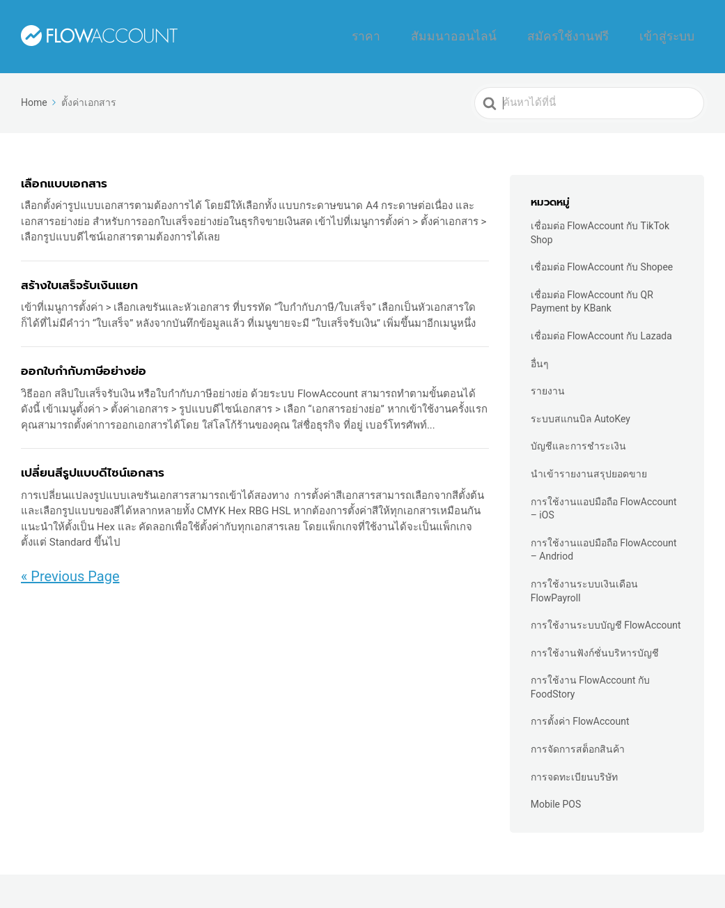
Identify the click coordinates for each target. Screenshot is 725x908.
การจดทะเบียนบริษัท (574, 768)
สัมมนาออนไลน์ (502, 32)
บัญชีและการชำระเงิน (578, 437)
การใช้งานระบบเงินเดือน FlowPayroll (584, 582)
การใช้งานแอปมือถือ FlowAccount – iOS (604, 499)
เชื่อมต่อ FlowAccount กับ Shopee (602, 258)
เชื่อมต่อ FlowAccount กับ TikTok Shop (600, 224)
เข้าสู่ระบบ (675, 32)
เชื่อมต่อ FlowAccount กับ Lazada (601, 327)
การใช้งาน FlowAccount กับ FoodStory (590, 678)
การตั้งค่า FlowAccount (580, 712)
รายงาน (548, 382)
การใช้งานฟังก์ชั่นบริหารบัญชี (595, 643)
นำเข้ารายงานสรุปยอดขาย (589, 465)
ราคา (433, 32)
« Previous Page (70, 567)
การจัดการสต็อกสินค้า (578, 740)
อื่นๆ (540, 354)
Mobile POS (556, 795)
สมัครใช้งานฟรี (595, 32)
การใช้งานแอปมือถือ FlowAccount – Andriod (604, 540)
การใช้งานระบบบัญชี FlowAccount (606, 616)
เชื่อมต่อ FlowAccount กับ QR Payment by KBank (592, 293)
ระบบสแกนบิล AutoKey (580, 410)
